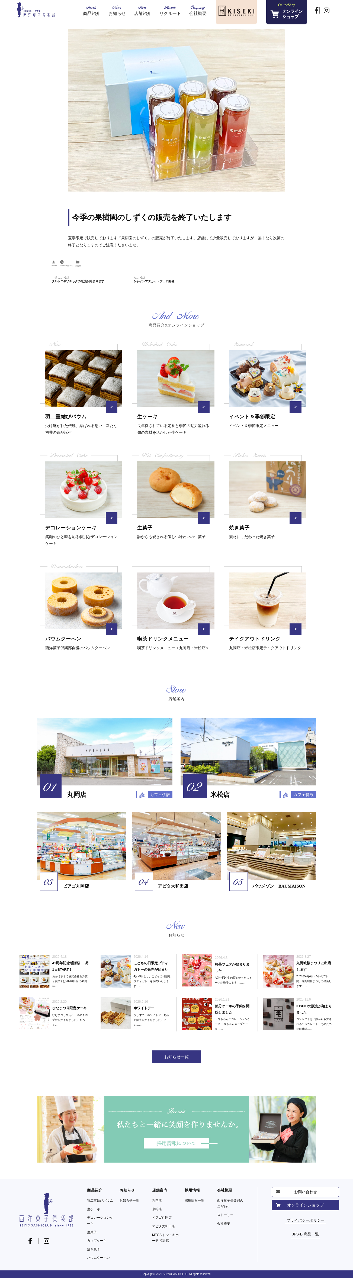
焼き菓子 (93, 1249)
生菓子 (92, 1232)
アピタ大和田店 (163, 1226)
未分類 (78, 266)
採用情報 (192, 1190)
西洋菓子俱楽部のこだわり (230, 1203)
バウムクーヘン (98, 1258)
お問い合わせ (305, 1192)
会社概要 (224, 1190)
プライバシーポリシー (306, 1220)
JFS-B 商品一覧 (305, 1234)
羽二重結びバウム (100, 1200)
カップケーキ (97, 1241)
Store (142, 10)
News (117, 10)
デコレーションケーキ (100, 1220)
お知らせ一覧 (129, 1200)
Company (198, 10)
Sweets (91, 10)
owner (54, 266)
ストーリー (225, 1215)
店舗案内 (159, 1190)
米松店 (157, 1209)
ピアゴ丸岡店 (162, 1217)
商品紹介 (94, 1190)
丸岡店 (157, 1200)
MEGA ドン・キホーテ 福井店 (165, 1238)
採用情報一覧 (194, 1200)
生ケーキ (93, 1209)
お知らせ (127, 1190)
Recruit (170, 10)
